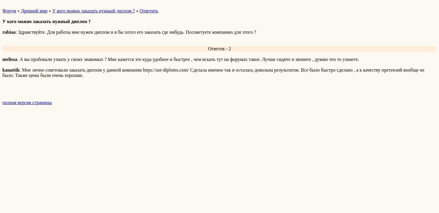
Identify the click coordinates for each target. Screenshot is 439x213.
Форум (9, 10)
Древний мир (34, 10)
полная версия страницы (27, 102)
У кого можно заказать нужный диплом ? (93, 10)
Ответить (149, 10)
